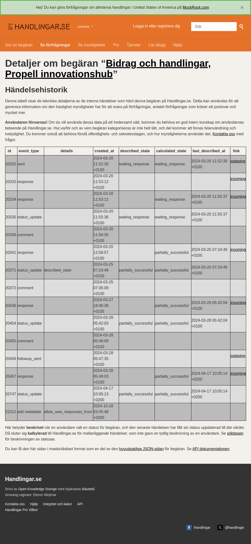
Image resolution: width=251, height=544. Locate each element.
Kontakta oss (223, 134)
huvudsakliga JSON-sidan (141, 449)
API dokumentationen (210, 449)
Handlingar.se (38, 27)
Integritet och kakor (57, 504)
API (80, 504)
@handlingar (234, 527)
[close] (242, 7)
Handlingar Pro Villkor (21, 510)
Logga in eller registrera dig (156, 26)
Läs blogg (157, 45)
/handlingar (202, 527)
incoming (238, 179)
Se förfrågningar (55, 45)
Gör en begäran (18, 45)
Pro (116, 45)
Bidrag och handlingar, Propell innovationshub (108, 68)
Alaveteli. (88, 489)
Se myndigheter (91, 45)
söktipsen (235, 433)
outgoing (237, 161)
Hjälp (177, 45)
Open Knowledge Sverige (37, 489)
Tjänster (134, 45)
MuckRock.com (196, 7)
